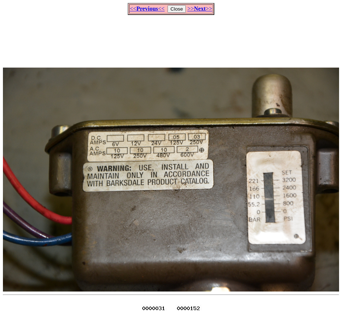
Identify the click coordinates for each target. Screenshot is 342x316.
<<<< (147, 8)
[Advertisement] (171, 38)
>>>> (199, 8)
